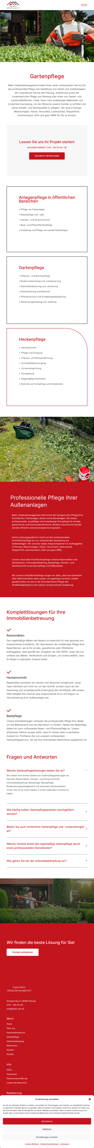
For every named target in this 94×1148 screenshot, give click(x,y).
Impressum (64, 1144)
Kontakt (10, 1054)
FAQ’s (9, 1070)
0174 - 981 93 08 (15, 1005)
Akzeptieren (47, 1121)
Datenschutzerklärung (49, 1144)
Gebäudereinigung (15, 1041)
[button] (89, 1099)
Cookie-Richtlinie (32, 1144)
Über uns (11, 1028)
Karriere (10, 1050)
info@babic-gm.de (15, 1008)
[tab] (47, 769)
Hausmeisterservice (16, 1032)
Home (9, 1024)
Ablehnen (47, 1129)
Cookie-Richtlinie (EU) (17, 1082)
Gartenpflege (13, 1037)
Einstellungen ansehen (47, 1137)
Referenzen (12, 1045)
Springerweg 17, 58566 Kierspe (21, 1001)
